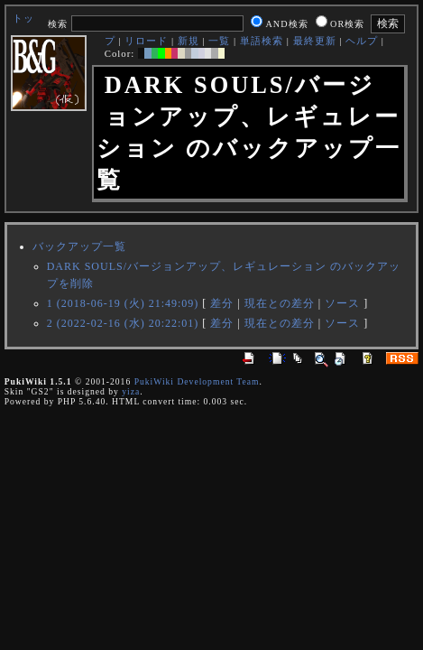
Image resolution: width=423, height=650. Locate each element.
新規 (188, 40)
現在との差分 (279, 303)
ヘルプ (361, 40)
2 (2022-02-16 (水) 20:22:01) (123, 323)
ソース (342, 303)
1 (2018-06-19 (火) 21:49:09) (123, 303)
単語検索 (261, 40)
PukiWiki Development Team (197, 381)
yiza (131, 391)
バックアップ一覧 (79, 246)
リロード (146, 40)
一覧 (219, 40)
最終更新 (314, 40)
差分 (222, 303)
